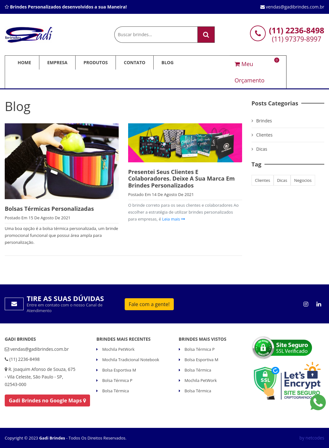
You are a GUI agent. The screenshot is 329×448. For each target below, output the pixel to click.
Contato (134, 62)
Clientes (264, 135)
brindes (264, 121)
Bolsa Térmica (115, 391)
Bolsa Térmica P (116, 380)
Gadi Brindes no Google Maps (47, 400)
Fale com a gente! (149, 304)
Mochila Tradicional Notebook (130, 359)
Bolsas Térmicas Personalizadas (49, 208)
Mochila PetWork (117, 349)
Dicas (261, 149)
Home (24, 62)
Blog (168, 62)
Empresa (57, 62)
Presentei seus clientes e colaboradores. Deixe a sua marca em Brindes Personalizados (181, 178)
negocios (303, 180)
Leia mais (173, 219)
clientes (262, 180)
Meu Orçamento (257, 71)
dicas (282, 180)
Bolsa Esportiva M (118, 370)
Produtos (95, 62)
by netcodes (311, 438)
